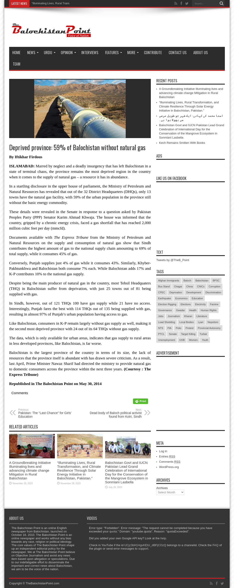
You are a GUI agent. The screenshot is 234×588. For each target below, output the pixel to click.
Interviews (89, 52)
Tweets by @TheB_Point (172, 260)
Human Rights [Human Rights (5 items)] (209, 310)
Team (16, 64)
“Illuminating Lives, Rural (47, 3)
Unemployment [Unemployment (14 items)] (166, 340)
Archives (162, 488)
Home (16, 52)
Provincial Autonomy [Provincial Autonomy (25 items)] (209, 328)
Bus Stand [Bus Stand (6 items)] (164, 286)
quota (113, 531)
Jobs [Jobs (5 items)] (160, 316)
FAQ (215, 545)
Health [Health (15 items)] (193, 310)
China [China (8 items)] (189, 286)
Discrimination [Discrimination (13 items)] (213, 292)
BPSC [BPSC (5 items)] (216, 280)
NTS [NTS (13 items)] (160, 328)
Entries (167, 456)
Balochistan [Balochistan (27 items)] (201, 280)
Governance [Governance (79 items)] (165, 310)
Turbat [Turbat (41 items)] (203, 334)
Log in (163, 451)
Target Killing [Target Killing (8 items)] (188, 334)
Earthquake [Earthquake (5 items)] (164, 298)
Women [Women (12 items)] (193, 340)
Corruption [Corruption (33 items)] (214, 286)
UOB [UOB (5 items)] (182, 340)
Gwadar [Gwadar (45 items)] (180, 310)
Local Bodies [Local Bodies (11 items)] (186, 322)
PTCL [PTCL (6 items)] (161, 334)
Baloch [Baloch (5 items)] (187, 280)
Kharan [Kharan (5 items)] (188, 316)
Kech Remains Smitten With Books (182, 142)
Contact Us (177, 52)
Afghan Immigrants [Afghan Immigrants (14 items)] (168, 280)
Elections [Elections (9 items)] (186, 304)
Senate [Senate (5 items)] (173, 334)
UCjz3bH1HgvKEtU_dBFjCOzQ (145, 545)
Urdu (50, 52)
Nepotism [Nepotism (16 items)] (212, 322)
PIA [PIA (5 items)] (170, 328)
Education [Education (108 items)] (197, 298)
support (143, 548)
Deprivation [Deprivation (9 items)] (175, 292)
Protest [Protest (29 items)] (190, 328)
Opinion (68, 52)
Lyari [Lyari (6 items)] (200, 322)
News (33, 52)
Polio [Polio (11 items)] (178, 328)
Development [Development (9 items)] (193, 292)
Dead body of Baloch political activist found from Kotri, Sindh (114, 413)
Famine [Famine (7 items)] (214, 304)
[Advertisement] (190, 387)
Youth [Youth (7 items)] (205, 340)
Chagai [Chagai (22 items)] (178, 286)
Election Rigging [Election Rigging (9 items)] (167, 304)
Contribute (153, 52)
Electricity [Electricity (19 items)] (200, 304)
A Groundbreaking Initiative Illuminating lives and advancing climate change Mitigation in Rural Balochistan (30, 470)
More (133, 52)
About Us (200, 52)
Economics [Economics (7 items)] (181, 298)
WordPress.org (169, 467)
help (163, 538)
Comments (169, 461)
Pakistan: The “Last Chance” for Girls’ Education (46, 413)
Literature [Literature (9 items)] (202, 316)
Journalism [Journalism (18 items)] (174, 316)
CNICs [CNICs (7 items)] (200, 286)
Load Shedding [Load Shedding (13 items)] (166, 322)
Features (113, 52)
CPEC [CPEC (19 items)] (161, 292)
